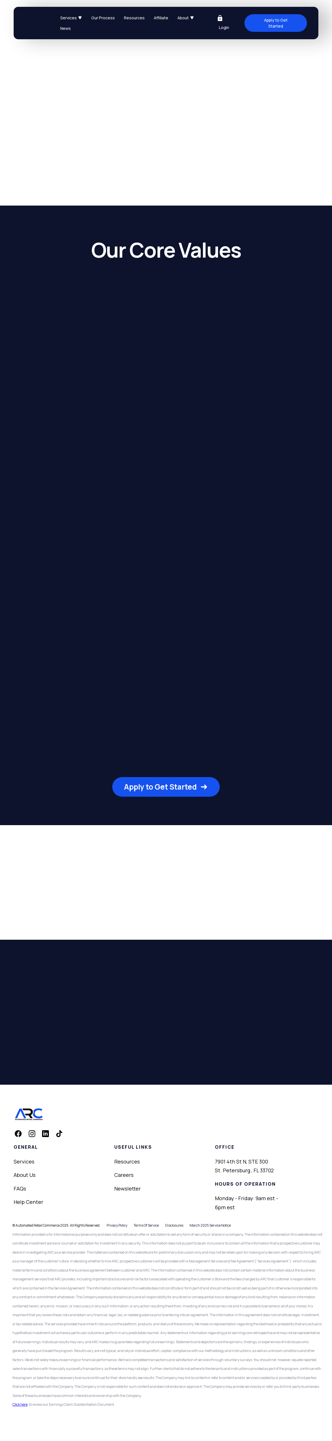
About (183, 17)
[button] (71, 18)
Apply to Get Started (276, 23)
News (65, 28)
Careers (124, 1174)
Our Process (103, 17)
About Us (25, 1174)
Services (68, 17)
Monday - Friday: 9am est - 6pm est (246, 1203)
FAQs (20, 1188)
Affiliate (161, 17)
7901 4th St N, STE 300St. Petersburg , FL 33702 (244, 1166)
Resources (134, 17)
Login (224, 27)
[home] (40, 23)
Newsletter (127, 1188)
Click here (20, 1404)
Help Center (28, 1201)
